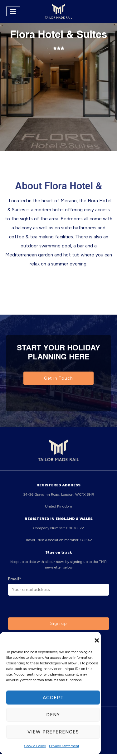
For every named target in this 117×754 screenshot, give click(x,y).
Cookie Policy (35, 746)
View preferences (53, 732)
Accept (53, 697)
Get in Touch (58, 378)
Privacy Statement (64, 746)
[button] (97, 640)
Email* (14, 579)
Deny (53, 715)
